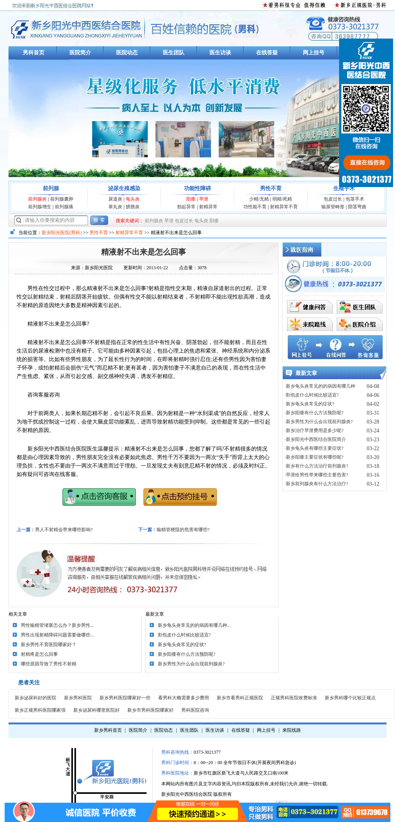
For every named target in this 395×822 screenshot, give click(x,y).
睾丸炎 (115, 206)
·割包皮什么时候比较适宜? (312, 395)
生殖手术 (344, 188)
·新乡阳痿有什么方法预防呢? (314, 412)
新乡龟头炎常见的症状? (182, 644)
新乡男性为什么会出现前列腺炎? (191, 664)
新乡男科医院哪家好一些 (125, 697)
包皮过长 (333, 199)
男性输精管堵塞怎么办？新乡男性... (57, 625)
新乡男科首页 (108, 730)
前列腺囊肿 (61, 199)
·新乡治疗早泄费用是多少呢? (314, 430)
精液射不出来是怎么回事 (143, 252)
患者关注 (29, 682)
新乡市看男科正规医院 (240, 697)
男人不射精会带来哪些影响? (64, 529)
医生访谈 (220, 53)
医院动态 (127, 53)
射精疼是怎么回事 (39, 654)
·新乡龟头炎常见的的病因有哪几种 (320, 386)
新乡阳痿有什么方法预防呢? (186, 654)
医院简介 (80, 53)
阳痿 (191, 199)
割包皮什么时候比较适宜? (184, 635)
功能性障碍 (197, 188)
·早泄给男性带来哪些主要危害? (316, 475)
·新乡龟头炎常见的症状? (309, 404)
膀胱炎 (133, 206)
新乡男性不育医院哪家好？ (48, 644)
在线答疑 (267, 53)
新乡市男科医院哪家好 (150, 710)
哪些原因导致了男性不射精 (48, 664)
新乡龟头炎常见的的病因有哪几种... (194, 625)
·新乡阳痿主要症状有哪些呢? (314, 457)
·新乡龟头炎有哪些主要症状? (314, 448)
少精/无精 (259, 199)
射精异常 (208, 206)
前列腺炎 (37, 199)
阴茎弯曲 (357, 206)
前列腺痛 (64, 206)
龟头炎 (133, 199)
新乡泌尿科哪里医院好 (96, 710)
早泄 (203, 199)
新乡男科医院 (78, 697)
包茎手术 (355, 199)
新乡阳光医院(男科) (62, 232)
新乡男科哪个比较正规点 (350, 697)
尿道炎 (115, 199)
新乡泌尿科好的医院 (35, 697)
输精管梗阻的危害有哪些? (183, 529)
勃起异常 (186, 206)
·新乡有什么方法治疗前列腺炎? (316, 466)
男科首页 (33, 53)
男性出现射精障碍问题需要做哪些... (57, 635)
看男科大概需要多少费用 (183, 697)
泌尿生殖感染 (124, 188)
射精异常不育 (284, 206)
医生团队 (173, 53)
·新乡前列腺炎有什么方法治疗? (316, 483)
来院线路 (291, 730)
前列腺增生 (39, 206)
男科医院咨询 (195, 710)
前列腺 (51, 188)
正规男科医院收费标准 (294, 697)
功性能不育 (255, 206)
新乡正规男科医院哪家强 (40, 710)
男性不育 (271, 188)
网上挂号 (313, 53)
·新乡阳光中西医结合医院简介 (315, 439)
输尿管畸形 (332, 206)
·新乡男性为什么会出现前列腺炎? (319, 421)
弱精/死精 (282, 199)
